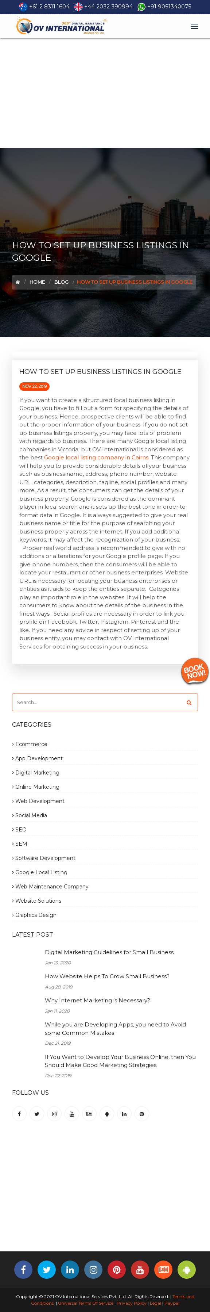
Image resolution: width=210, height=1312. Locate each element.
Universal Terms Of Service (85, 1303)
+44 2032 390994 (108, 6)
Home (37, 282)
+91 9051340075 (169, 6)
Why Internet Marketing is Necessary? (97, 1000)
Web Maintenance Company (50, 886)
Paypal (171, 1303)
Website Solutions (36, 901)
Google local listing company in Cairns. (96, 457)
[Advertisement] (105, 93)
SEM (19, 844)
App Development (37, 758)
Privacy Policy (132, 1303)
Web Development (38, 801)
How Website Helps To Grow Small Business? (107, 976)
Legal (155, 1303)
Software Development (43, 858)
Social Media (29, 815)
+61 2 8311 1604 (49, 6)
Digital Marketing (35, 772)
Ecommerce (29, 744)
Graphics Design (34, 915)
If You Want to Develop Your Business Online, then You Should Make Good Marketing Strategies (120, 1061)
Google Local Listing (39, 872)
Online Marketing (35, 787)
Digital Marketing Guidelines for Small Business (109, 952)
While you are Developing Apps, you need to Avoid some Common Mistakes (115, 1028)
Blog (61, 282)
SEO (19, 829)
